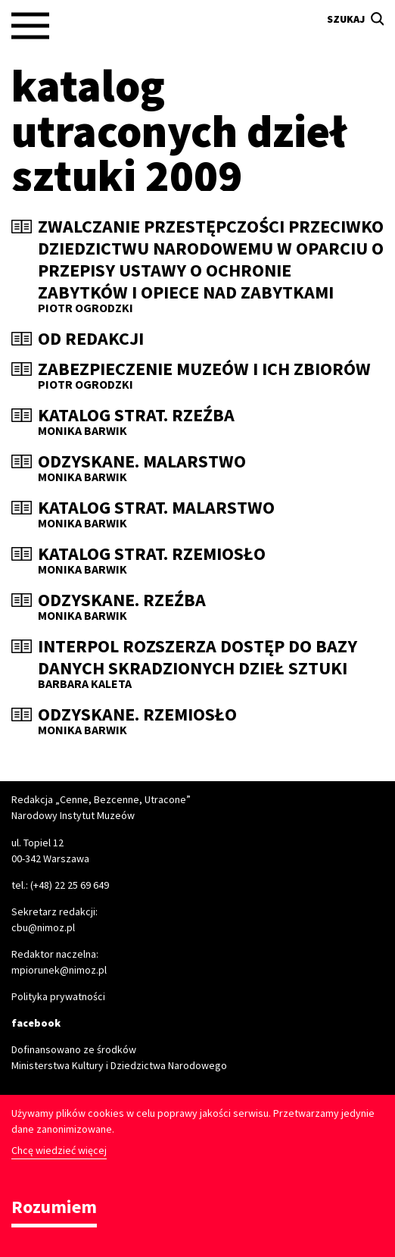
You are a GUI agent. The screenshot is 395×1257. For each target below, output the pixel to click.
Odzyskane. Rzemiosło (137, 715)
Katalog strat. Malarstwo (156, 508)
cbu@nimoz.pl (43, 927)
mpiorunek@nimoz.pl (59, 970)
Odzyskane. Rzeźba (122, 600)
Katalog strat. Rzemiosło (152, 554)
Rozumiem (54, 1208)
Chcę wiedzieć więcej (59, 1150)
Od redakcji (91, 339)
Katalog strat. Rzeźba (136, 416)
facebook (36, 1023)
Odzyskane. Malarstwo (142, 462)
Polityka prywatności (58, 996)
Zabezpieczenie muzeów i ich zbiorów (204, 369)
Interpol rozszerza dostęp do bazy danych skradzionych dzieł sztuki (197, 658)
